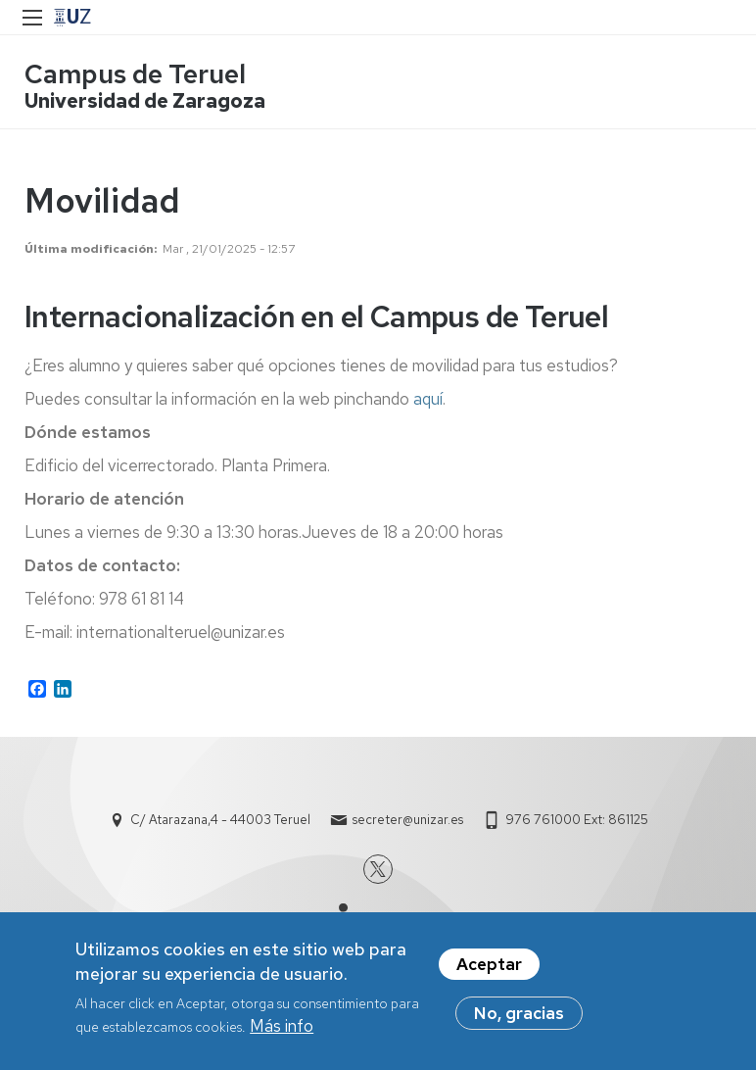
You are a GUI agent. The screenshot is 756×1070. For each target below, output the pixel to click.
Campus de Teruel (135, 74)
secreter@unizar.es (408, 819)
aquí (428, 399)
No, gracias (519, 1020)
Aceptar (489, 971)
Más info (281, 1034)
